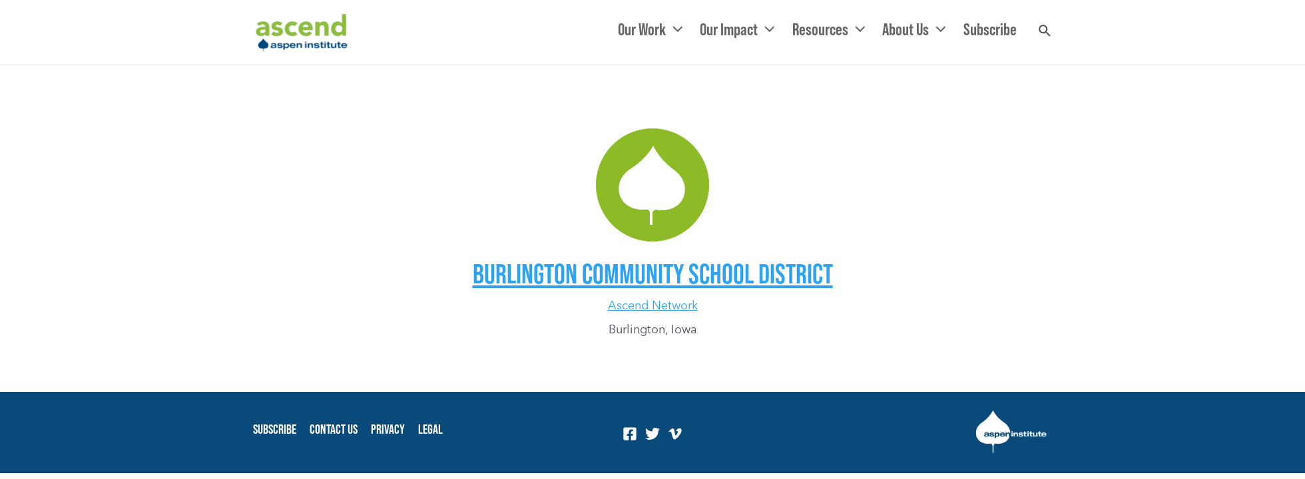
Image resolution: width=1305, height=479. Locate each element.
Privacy (388, 429)
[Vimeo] (675, 433)
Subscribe (274, 429)
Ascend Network (653, 305)
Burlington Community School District (653, 273)
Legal (430, 429)
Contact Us (334, 429)
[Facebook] (630, 433)
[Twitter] (652, 433)
